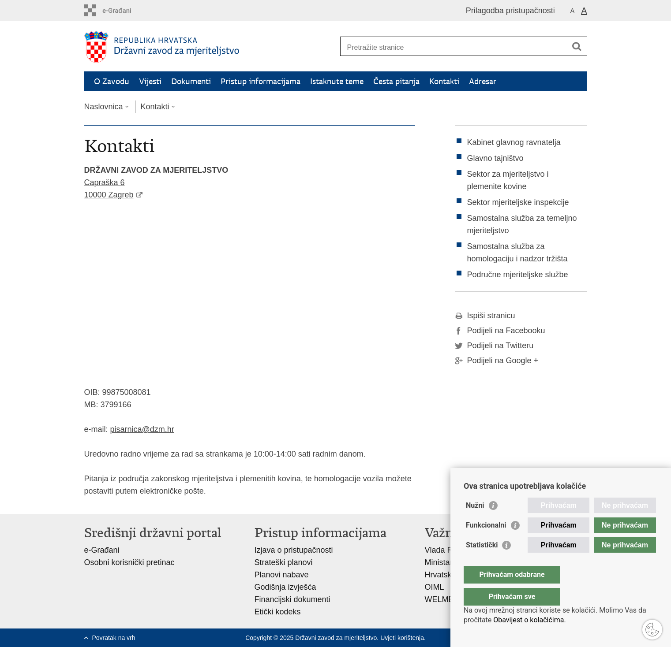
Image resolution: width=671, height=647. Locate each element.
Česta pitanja (396, 81)
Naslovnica (103, 106)
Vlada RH (442, 550)
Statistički (482, 562)
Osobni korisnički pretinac (129, 562)
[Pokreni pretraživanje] (577, 46)
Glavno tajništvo (495, 158)
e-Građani (102, 550)
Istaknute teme (337, 81)
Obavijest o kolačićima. (528, 620)
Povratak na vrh (113, 637)
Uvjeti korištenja (402, 637)
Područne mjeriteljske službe (517, 274)
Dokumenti (191, 81)
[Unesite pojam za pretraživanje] (454, 47)
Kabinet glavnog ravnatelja (514, 142)
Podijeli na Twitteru (494, 345)
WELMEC (442, 599)
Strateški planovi (284, 562)
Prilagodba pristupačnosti (510, 10)
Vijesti (150, 81)
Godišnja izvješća (285, 587)
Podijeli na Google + (497, 360)
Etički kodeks (278, 611)
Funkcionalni (486, 543)
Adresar (482, 81)
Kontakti (444, 81)
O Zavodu (111, 81)
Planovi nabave (282, 574)
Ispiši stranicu (485, 315)
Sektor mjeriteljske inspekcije (518, 202)
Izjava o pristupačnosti (294, 550)
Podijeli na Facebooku (500, 330)
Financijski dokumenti (292, 599)
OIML (434, 587)
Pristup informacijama (260, 81)
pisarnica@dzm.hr (142, 429)
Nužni (475, 523)
